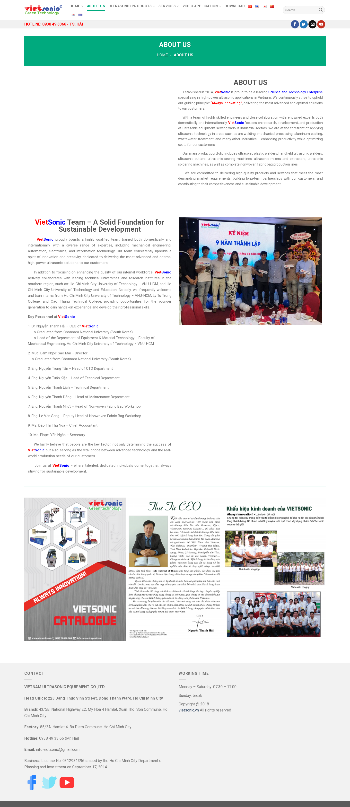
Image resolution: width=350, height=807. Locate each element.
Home (162, 55)
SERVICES (168, 6)
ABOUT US (96, 6)
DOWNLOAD (235, 6)
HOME (77, 6)
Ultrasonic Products (131, 6)
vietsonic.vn (189, 710)
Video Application (202, 6)
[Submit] (320, 10)
